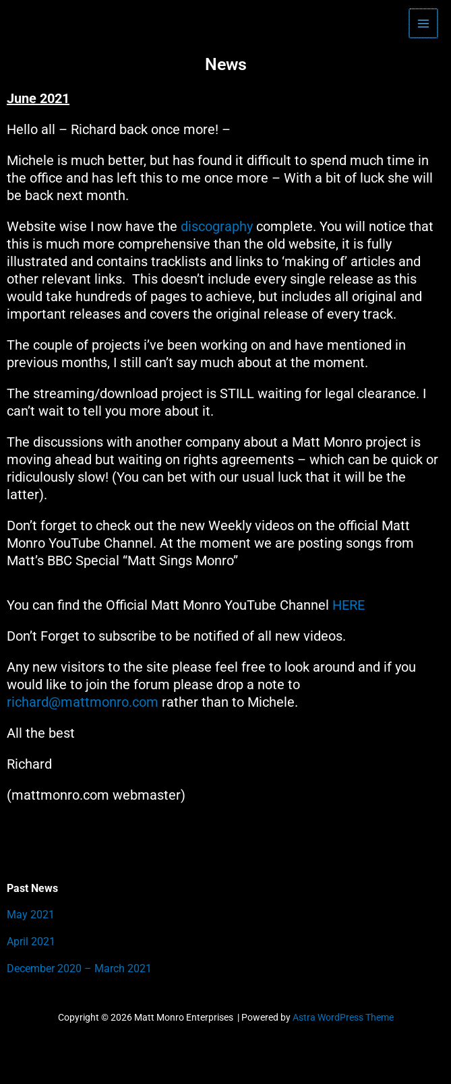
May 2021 (31, 914)
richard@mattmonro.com (82, 702)
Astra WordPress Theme (343, 1017)
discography (217, 226)
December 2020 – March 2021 (79, 968)
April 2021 (31, 941)
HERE (350, 605)
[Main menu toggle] (424, 23)
